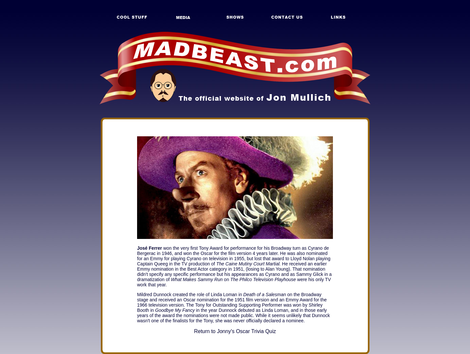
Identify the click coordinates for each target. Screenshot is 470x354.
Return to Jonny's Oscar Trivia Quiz (235, 331)
